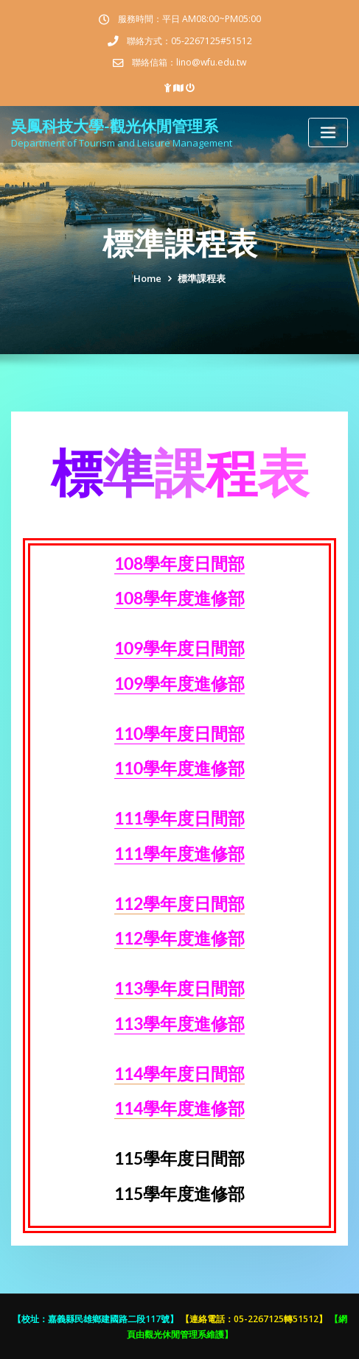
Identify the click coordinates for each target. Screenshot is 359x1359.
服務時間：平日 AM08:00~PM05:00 (189, 19)
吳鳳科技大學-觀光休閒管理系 (114, 125)
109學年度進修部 (179, 683)
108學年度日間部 (179, 563)
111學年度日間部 (179, 818)
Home (147, 278)
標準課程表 (202, 278)
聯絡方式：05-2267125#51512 (189, 41)
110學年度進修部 (179, 768)
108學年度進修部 (179, 598)
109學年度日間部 (179, 648)
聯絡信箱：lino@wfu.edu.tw (189, 62)
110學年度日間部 (179, 734)
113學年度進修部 (179, 1024)
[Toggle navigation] (328, 133)
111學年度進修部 (179, 854)
